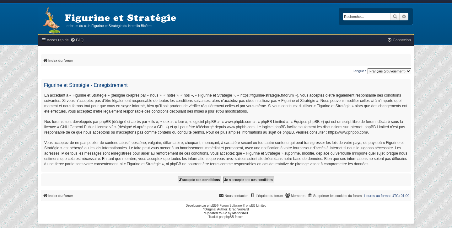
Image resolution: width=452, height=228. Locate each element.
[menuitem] (76, 40)
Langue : (359, 71)
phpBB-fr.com (234, 217)
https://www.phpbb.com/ (348, 132)
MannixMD (240, 213)
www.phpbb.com (241, 127)
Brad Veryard (239, 209)
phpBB (211, 205)
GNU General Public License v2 (86, 127)
